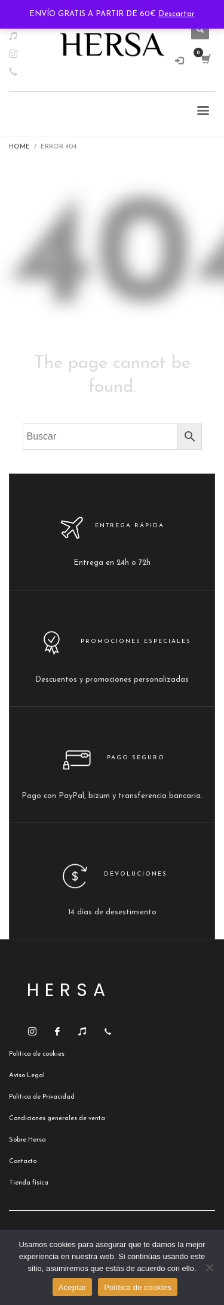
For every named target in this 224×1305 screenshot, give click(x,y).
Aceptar (73, 1287)
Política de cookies (137, 1287)
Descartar (176, 14)
